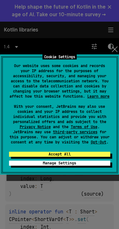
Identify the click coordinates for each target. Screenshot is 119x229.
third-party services (75, 132)
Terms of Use (84, 126)
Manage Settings (59, 163)
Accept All (60, 154)
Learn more (98, 96)
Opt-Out (98, 142)
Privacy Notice (35, 126)
